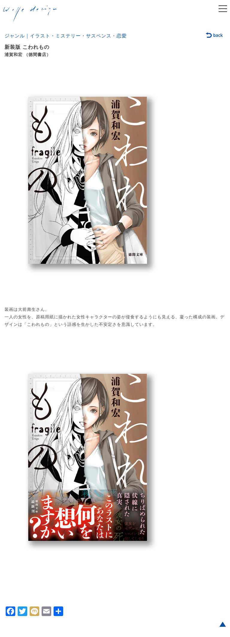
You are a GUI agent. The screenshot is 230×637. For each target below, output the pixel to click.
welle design (30, 14)
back (214, 35)
